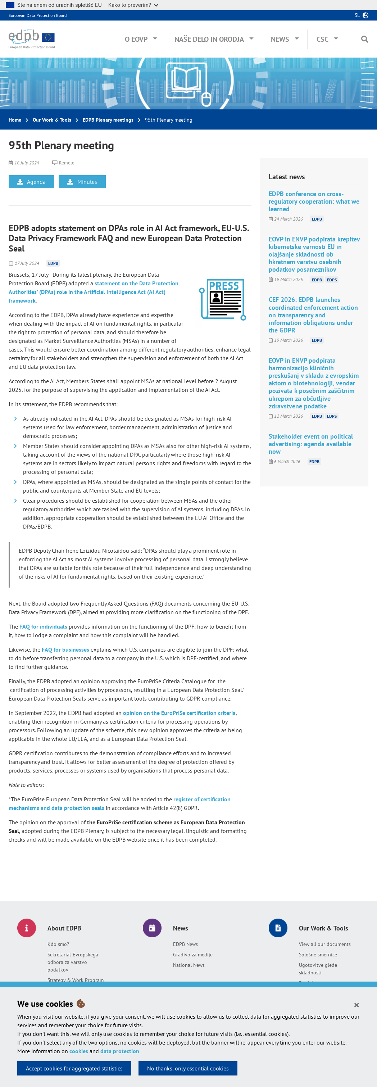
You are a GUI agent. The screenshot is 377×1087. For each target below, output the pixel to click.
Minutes (82, 181)
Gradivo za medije (193, 954)
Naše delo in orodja (209, 39)
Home (15, 120)
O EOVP (136, 39)
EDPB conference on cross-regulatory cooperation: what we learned (314, 201)
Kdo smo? (58, 944)
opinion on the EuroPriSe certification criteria (179, 712)
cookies (78, 1051)
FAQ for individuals (43, 626)
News (280, 39)
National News (189, 965)
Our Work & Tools (52, 120)
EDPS (332, 279)
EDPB (53, 263)
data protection (119, 1051)
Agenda (31, 181)
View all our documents (325, 944)
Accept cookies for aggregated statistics (74, 1068)
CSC (322, 39)
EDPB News (185, 944)
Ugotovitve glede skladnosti (318, 969)
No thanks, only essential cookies (188, 1068)
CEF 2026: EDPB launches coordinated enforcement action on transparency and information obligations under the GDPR (313, 314)
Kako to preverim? (133, 5)
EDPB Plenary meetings (108, 120)
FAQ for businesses (65, 649)
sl (357, 15)
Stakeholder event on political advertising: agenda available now (311, 444)
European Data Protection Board (38, 15)
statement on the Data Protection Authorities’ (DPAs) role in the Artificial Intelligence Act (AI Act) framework (93, 292)
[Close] (357, 1004)
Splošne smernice (318, 954)
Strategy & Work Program (75, 980)
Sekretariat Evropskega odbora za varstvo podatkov (72, 962)
